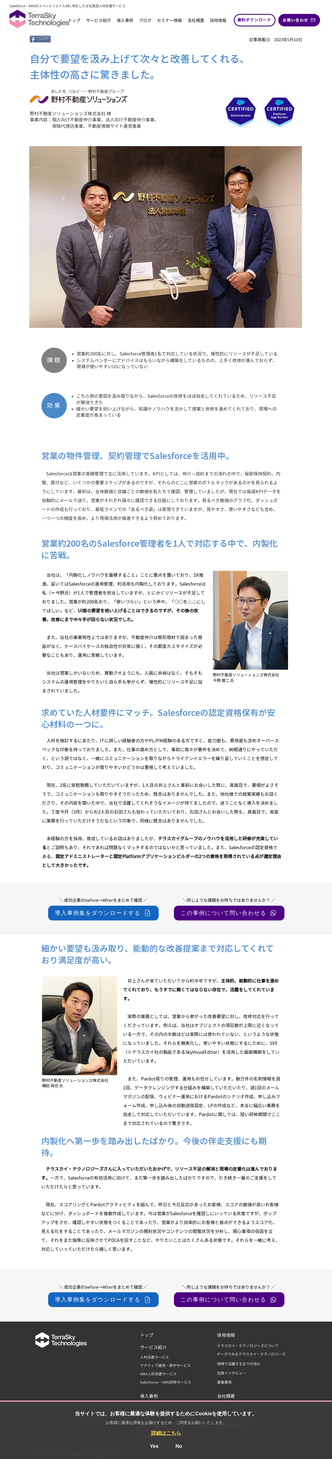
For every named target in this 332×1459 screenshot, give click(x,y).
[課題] (54, 360)
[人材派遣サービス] (158, 1357)
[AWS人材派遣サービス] (168, 1374)
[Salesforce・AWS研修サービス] (168, 1382)
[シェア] (40, 39)
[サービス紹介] (156, 1347)
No (179, 1446)
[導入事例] (154, 1396)
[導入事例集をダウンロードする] (103, 913)
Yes (154, 1446)
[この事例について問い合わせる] (229, 913)
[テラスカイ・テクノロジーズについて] (252, 1346)
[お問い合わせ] (299, 20)
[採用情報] (229, 1335)
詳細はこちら (166, 1433)
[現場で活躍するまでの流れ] (247, 1364)
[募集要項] (227, 1382)
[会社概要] (231, 1396)
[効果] (54, 405)
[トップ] (156, 1335)
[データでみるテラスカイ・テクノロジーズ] (251, 1354)
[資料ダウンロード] (255, 20)
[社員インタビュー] (235, 1373)
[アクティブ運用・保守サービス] (168, 1366)
